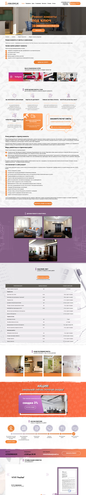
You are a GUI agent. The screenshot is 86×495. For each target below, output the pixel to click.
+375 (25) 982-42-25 (50, 490)
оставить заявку (11, 418)
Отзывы (49, 3)
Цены (33, 3)
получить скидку (30, 384)
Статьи (53, 3)
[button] (79, 345)
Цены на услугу (43, 62)
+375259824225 (11, 431)
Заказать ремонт (71, 429)
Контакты (44, 3)
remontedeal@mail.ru (51, 431)
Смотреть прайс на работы (43, 203)
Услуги (23, 3)
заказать (38, 30)
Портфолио (28, 3)
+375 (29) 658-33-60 (50, 491)
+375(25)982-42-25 (65, 2)
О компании (38, 3)
